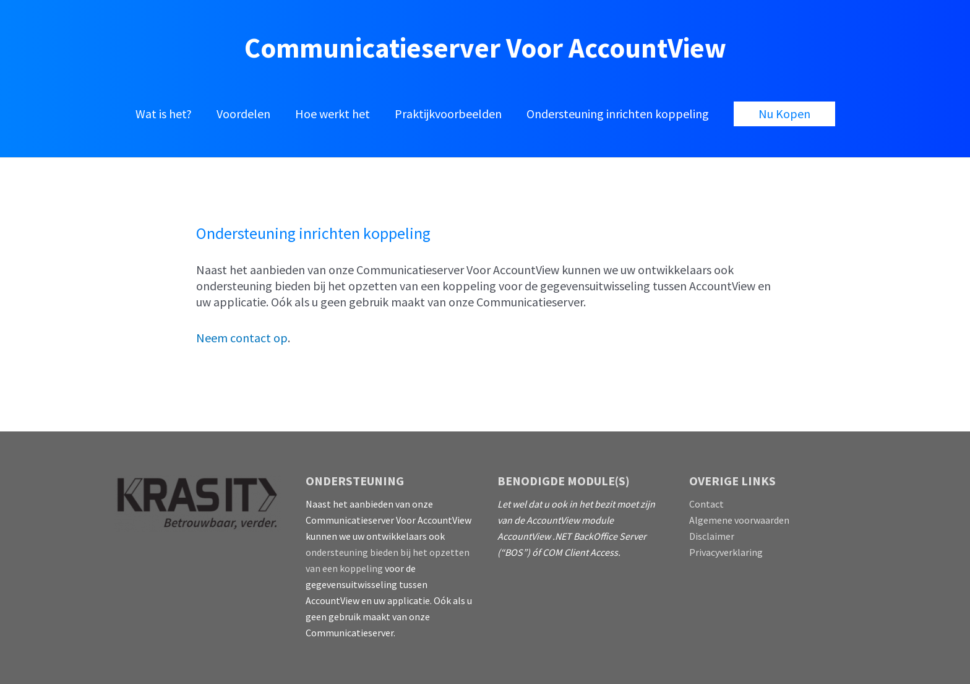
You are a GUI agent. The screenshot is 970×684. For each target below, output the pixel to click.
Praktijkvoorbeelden (448, 113)
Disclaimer (711, 536)
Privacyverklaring (726, 552)
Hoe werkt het (332, 113)
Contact (706, 504)
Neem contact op (242, 337)
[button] (784, 114)
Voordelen (243, 113)
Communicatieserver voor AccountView (485, 47)
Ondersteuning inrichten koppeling (617, 113)
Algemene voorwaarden (739, 520)
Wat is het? (163, 113)
